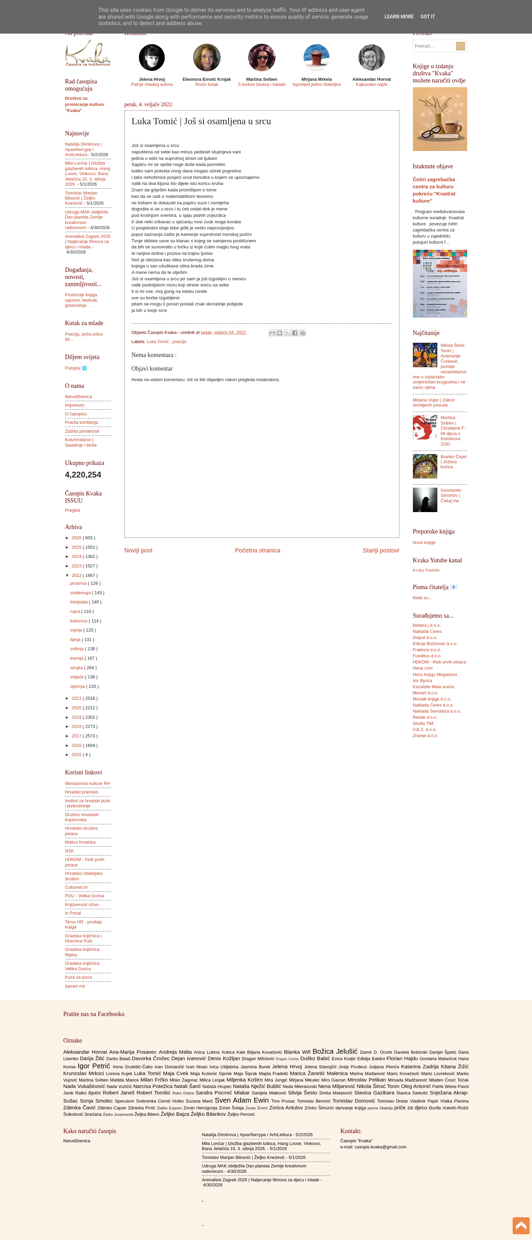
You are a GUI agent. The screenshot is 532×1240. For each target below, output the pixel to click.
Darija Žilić (93, 1058)
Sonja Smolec (97, 1101)
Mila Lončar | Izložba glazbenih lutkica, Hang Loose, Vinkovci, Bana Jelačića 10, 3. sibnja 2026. (87, 174)
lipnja (76, 639)
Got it (427, 16)
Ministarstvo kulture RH (87, 783)
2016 (77, 745)
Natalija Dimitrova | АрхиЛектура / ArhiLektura (83, 149)
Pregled (72, 510)
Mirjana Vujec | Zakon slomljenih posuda (434, 402)
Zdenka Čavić (80, 1107)
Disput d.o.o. (425, 637)
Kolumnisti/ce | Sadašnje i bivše (81, 442)
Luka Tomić (158, 341)
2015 (77, 754)
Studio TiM (423, 723)
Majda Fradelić (274, 1073)
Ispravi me (75, 986)
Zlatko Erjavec (170, 1108)
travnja (77, 658)
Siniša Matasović (336, 1092)
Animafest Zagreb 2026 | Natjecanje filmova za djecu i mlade (88, 241)
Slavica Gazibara (375, 1092)
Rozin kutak (206, 84)
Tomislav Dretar (393, 1101)
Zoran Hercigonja (201, 1107)
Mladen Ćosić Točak (449, 1080)
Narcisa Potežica (153, 1086)
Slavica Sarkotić (413, 1092)
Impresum (74, 405)
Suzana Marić (200, 1101)
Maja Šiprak (246, 1073)
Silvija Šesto (303, 1092)
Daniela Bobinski (411, 1052)
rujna (75, 611)
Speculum (125, 1101)
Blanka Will (298, 1052)
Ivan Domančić (170, 1066)
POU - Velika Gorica (84, 895)
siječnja (78, 686)
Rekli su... (422, 597)
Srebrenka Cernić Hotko (161, 1101)
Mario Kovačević (404, 1073)
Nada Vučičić (120, 1086)
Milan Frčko (155, 1080)
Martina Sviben (94, 1080)
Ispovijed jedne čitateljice (316, 84)
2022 (77, 575)
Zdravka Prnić (142, 1107)
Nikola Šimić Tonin (379, 1086)
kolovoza (79, 620)
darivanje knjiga (351, 1107)
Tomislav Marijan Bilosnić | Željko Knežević (81, 198)
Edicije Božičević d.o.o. (435, 643)
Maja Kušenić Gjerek (211, 1073)
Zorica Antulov (287, 1107)
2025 (77, 547)
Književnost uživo (82, 904)
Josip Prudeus (354, 1066)
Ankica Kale (234, 1052)
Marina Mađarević (368, 1073)
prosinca (79, 583)
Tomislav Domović (354, 1101)
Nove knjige (424, 542)
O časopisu (76, 413)
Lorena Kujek (120, 1073)
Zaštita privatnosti (82, 431)
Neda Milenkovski (300, 1086)
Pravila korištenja (81, 422)
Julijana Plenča (385, 1066)
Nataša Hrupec (218, 1086)
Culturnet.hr (76, 887)
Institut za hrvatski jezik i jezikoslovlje (87, 803)
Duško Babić (316, 1058)
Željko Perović (241, 1114)
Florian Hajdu (403, 1058)
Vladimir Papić (425, 1101)
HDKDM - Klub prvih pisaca (439, 661)
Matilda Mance (125, 1080)
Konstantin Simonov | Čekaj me (451, 495)
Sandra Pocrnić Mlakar (224, 1092)
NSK (69, 850)
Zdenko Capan (112, 1107)
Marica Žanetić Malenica (320, 1073)
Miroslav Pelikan (367, 1080)
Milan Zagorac (185, 1080)
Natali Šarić (188, 1086)
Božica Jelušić (336, 1051)
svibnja (77, 648)
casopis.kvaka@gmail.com (380, 1146)
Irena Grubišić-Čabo (134, 1066)
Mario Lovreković (439, 1073)
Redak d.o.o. (425, 717)
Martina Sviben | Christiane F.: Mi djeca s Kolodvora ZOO (453, 430)
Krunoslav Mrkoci (84, 1073)
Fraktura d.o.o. (427, 649)
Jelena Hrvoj (288, 1066)
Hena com (423, 668)
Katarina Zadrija (421, 1066)
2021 (77, 698)
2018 (77, 726)
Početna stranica (257, 550)
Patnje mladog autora (151, 84)
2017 (77, 735)
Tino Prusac (284, 1101)
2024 (77, 556)
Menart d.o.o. (426, 692)
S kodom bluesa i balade (262, 84)
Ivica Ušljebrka (225, 1066)
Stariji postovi (381, 550)
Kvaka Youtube (426, 570)
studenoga (81, 592)
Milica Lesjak (213, 1080)
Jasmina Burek (256, 1066)
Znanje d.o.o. (425, 735)
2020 (77, 707)
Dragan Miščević (259, 1058)
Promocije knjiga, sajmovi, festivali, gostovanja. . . (81, 300)
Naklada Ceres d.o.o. (433, 705)
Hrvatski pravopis (82, 791)
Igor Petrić (95, 1066)
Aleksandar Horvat (86, 1052)
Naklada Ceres (427, 631)
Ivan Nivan (198, 1066)
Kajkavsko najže (371, 84)
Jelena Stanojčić (321, 1066)
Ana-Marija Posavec (134, 1052)
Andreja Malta (176, 1052)
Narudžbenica (78, 396)
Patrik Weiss (445, 1086)
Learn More (399, 16)
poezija (179, 341)
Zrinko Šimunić (320, 1107)
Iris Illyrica (422, 680)
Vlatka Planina (454, 1101)
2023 (77, 565)
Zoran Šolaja (232, 1107)
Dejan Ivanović (189, 1058)
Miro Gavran (334, 1080)
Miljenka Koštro (246, 1080)
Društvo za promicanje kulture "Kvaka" (84, 104)
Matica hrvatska (80, 842)
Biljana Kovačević (265, 1052)
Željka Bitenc (147, 1114)
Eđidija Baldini (371, 1058)
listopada (79, 601)
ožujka (77, 667)
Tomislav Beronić (314, 1101)
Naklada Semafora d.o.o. (437, 711)
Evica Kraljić (344, 1058)
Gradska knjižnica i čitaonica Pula (83, 938)
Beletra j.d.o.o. (427, 625)
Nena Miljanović (337, 1086)
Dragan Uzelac (288, 1059)
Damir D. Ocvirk (377, 1052)
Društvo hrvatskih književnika (82, 817)
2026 (77, 537)
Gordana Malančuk (439, 1058)
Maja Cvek (177, 1073)
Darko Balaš (119, 1058)
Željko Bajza (176, 1114)
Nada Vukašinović (85, 1086)
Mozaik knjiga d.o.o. (432, 698)
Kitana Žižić (455, 1066)
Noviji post (139, 550)
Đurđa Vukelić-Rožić (449, 1107)
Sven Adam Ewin (243, 1100)
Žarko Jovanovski (118, 1114)
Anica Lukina (208, 1052)
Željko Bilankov (209, 1114)
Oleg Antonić (416, 1086)
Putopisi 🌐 (76, 368)
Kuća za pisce (78, 977)
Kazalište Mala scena (433, 686)
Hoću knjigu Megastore (435, 674)
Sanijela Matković (270, 1092)
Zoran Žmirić (257, 1108)
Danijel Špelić (443, 1052)
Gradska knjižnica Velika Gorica (82, 966)
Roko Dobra (183, 1093)
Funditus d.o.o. (427, 655)
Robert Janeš (119, 1092)
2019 (77, 717)
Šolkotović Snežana (83, 1114)
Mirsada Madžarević (408, 1080)
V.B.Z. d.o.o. (425, 729)
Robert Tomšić (154, 1092)
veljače (77, 676)
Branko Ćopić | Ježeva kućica (454, 462)
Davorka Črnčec (151, 1058)
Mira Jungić (277, 1080)
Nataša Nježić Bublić (258, 1086)
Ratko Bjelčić (89, 1092)
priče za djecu (411, 1107)
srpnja (76, 630)
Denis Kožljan (225, 1058)
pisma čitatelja (380, 1108)
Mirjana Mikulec (305, 1080)
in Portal (73, 913)
